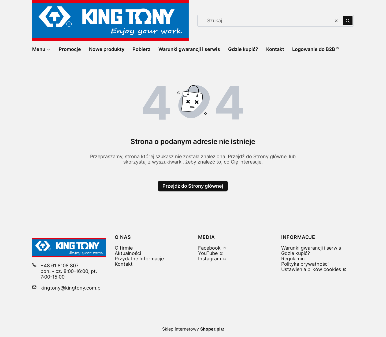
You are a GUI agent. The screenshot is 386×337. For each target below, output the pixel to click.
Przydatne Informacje (139, 258)
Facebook (210, 248)
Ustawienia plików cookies (311, 269)
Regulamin (293, 258)
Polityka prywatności (305, 264)
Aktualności (128, 253)
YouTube (208, 253)
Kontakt (124, 264)
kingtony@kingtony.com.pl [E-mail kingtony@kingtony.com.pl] (71, 288)
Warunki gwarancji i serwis (311, 248)
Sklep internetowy (191, 329)
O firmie (124, 248)
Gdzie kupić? (295, 253)
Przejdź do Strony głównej (192, 186)
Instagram (210, 258)
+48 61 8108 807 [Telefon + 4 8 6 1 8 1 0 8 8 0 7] (59, 265)
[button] (347, 20)
